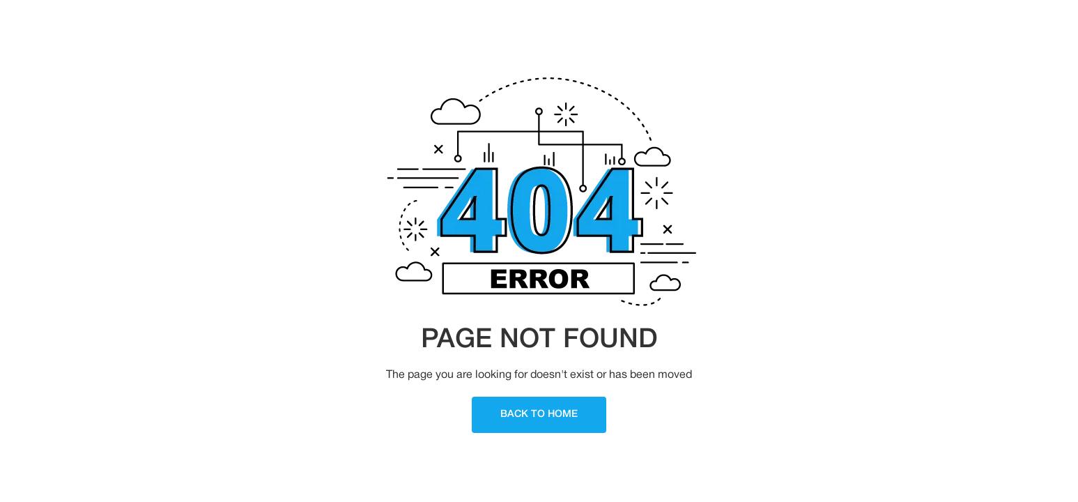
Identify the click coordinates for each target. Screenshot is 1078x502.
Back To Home (539, 414)
